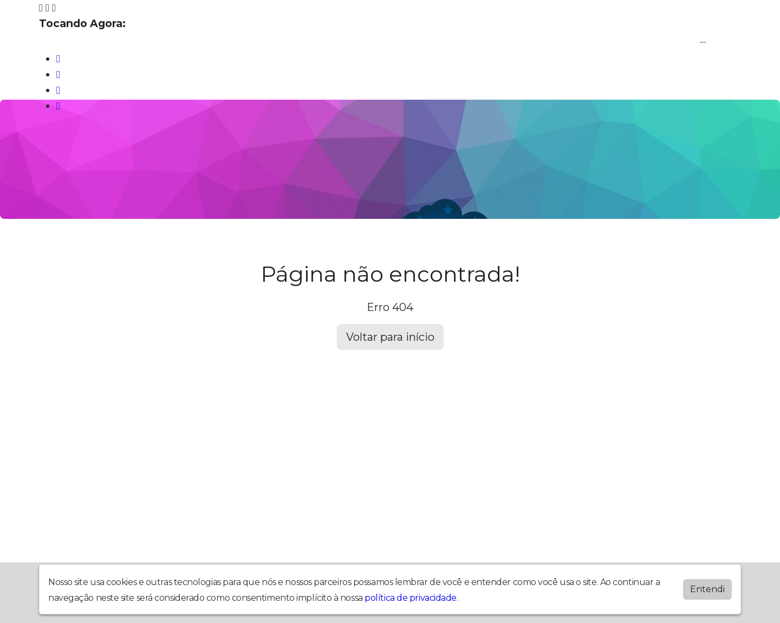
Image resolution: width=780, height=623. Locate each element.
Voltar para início (390, 336)
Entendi (707, 589)
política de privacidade (411, 598)
